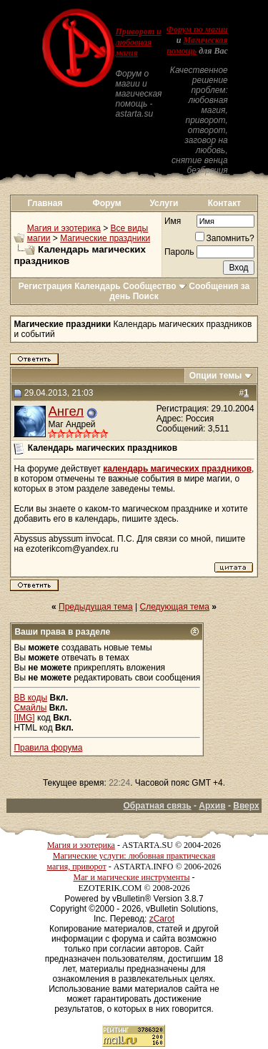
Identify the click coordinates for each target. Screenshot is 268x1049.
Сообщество (155, 286)
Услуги (163, 203)
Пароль (179, 252)
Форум (107, 203)
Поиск (146, 296)
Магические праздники (105, 238)
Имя (172, 221)
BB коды (30, 698)
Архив (212, 806)
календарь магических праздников (177, 469)
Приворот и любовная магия (138, 42)
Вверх (246, 806)
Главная (45, 203)
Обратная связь (157, 806)
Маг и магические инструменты (132, 877)
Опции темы (215, 376)
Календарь (97, 286)
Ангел (66, 411)
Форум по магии (197, 29)
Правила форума (48, 748)
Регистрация (45, 286)
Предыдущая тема (96, 607)
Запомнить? (224, 238)
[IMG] (24, 718)
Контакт (224, 203)
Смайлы (30, 708)
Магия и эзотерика (64, 228)
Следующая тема (174, 607)
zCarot (161, 919)
